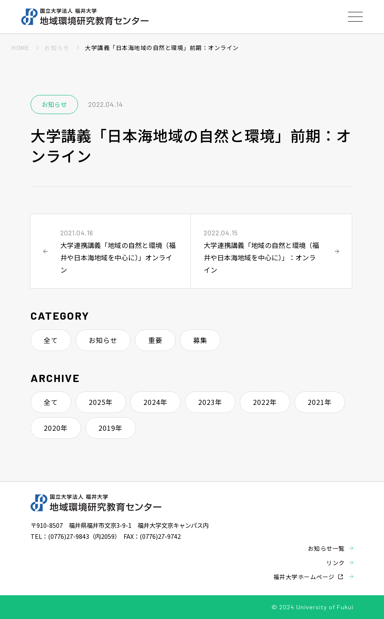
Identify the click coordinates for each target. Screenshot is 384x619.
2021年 (320, 402)
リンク (335, 562)
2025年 (101, 402)
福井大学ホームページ (304, 576)
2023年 (210, 402)
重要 (155, 340)
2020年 (56, 428)
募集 (200, 340)
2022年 (265, 402)
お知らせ (103, 340)
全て (51, 340)
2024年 (155, 402)
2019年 (110, 428)
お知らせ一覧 (326, 548)
